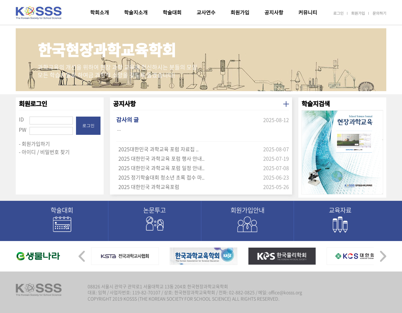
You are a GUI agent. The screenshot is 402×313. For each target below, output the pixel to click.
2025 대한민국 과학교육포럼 (148, 186)
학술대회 (172, 12)
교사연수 (206, 12)
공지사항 (273, 12)
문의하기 (379, 13)
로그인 (338, 13)
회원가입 (240, 12)
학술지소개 (136, 12)
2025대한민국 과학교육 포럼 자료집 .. (158, 148)
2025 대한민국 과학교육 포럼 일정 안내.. (161, 167)
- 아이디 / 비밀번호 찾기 (44, 151)
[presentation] (82, 254)
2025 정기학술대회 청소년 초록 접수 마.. (161, 177)
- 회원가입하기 (34, 143)
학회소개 (99, 12)
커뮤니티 (307, 12)
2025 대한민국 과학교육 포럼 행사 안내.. (161, 158)
